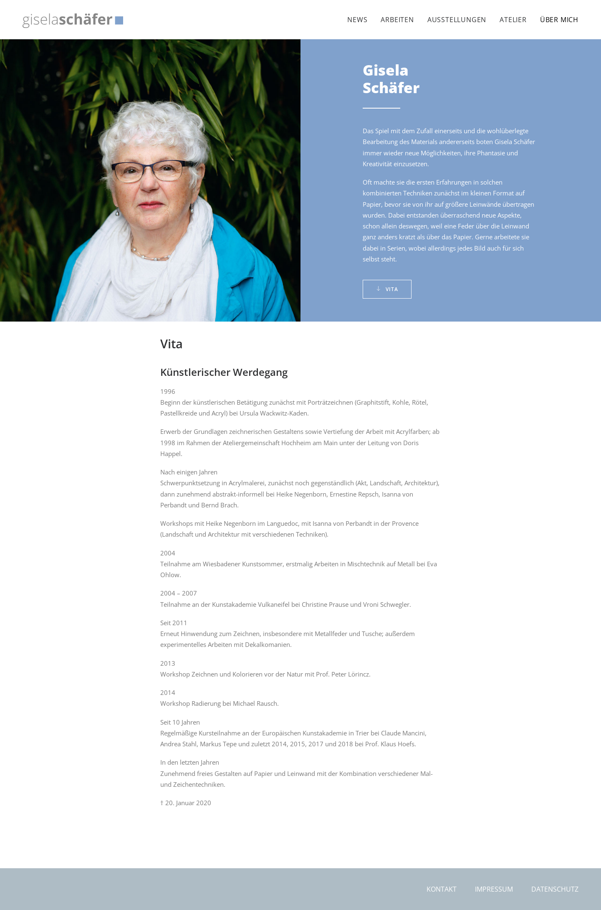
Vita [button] (387, 289)
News (357, 19)
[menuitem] (360, 19)
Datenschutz (554, 889)
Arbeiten (397, 19)
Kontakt (442, 889)
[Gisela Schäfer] (73, 20)
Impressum (494, 889)
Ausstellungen (456, 19)
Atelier (513, 19)
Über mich (559, 19)
